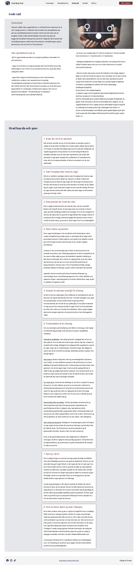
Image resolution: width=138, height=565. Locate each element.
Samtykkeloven (62, 3)
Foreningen (50, 3)
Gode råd (75, 3)
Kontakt (85, 3)
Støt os (93, 3)
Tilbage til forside (125, 561)
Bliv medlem (125, 3)
